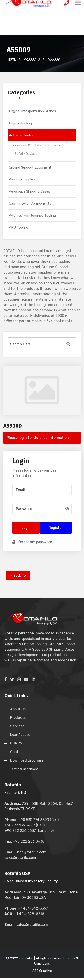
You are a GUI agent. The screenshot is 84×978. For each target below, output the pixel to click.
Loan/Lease (20, 735)
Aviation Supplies (22, 179)
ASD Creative (42, 971)
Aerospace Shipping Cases (29, 191)
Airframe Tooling (21, 135)
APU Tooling (18, 227)
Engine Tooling (20, 123)
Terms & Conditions (24, 769)
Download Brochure (26, 760)
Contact (17, 752)
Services (17, 726)
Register (56, 528)
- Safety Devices (24, 154)
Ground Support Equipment (30, 167)
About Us (18, 709)
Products (18, 717)
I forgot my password (32, 542)
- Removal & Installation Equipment (38, 145)
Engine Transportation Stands (32, 111)
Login (26, 528)
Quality (16, 743)
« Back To (18, 575)
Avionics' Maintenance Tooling (32, 216)
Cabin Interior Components (30, 203)
